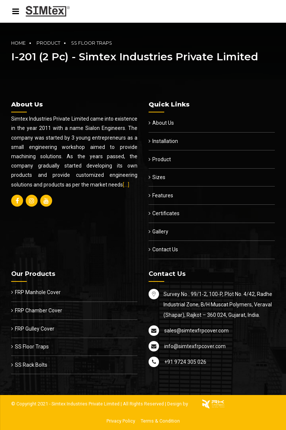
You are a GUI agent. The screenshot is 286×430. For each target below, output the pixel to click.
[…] (126, 185)
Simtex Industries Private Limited (85, 404)
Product (48, 43)
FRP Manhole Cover (38, 292)
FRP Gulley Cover (34, 329)
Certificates (165, 213)
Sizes (158, 177)
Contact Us (165, 249)
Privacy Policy (121, 421)
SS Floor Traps (91, 43)
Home (18, 43)
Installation (165, 141)
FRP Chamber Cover (38, 310)
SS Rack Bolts (31, 365)
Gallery (160, 232)
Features (162, 195)
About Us (163, 123)
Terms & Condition (160, 421)
